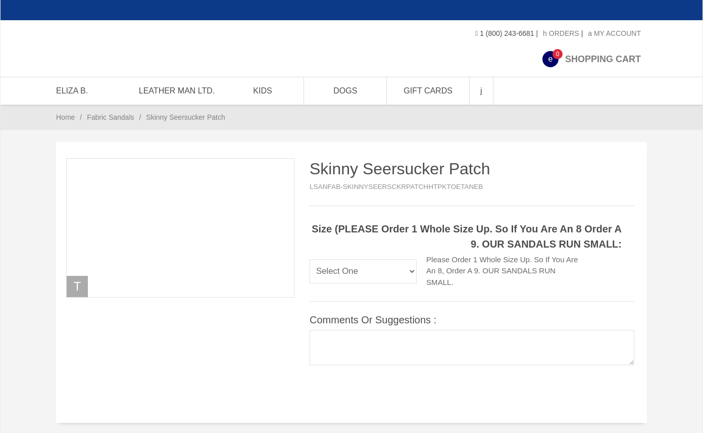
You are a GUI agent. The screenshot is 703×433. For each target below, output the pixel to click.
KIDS (262, 90)
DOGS (345, 90)
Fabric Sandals (110, 117)
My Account (614, 33)
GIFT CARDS (428, 90)
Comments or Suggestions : (373, 319)
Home (65, 117)
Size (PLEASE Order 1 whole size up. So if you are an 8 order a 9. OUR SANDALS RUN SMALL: (467, 236)
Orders (561, 33)
